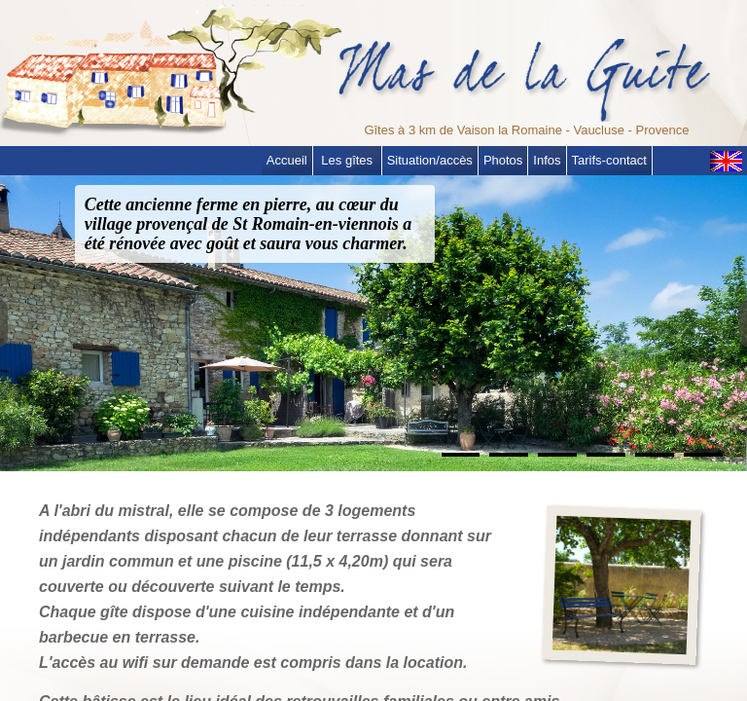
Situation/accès (430, 160)
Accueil (287, 160)
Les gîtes (347, 160)
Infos (546, 160)
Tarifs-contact (609, 160)
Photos (502, 160)
